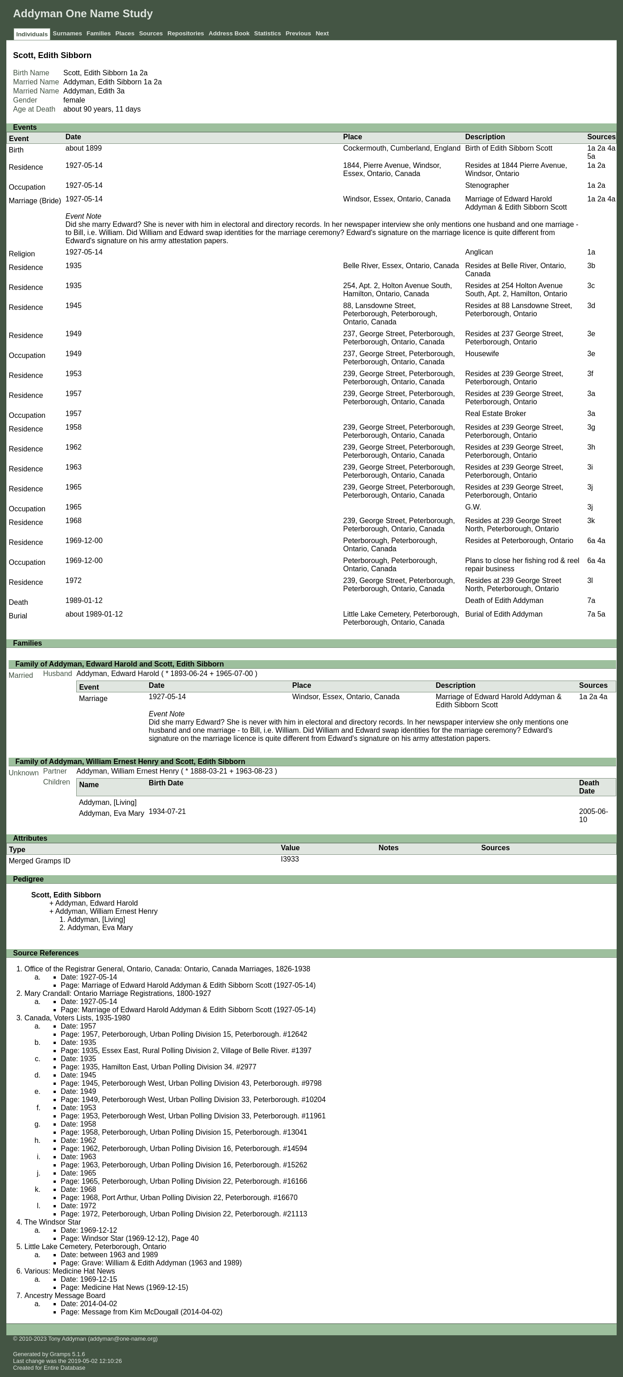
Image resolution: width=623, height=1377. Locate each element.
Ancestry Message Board (65, 1295)
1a (133, 73)
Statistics (267, 33)
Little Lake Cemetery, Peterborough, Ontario (96, 1246)
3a (121, 91)
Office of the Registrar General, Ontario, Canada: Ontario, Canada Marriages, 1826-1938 (167, 969)
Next (322, 33)
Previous (298, 33)
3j (590, 487)
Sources (151, 33)
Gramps (60, 1354)
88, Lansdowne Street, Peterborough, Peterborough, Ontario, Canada (390, 314)
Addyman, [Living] (108, 802)
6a (591, 540)
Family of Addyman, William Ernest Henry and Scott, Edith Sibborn (130, 761)
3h (591, 447)
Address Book (229, 33)
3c (591, 285)
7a (591, 600)
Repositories (185, 33)
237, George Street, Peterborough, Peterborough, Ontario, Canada (399, 338)
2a (144, 73)
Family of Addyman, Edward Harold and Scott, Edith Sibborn (119, 664)
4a (612, 148)
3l (590, 580)
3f (590, 373)
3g (591, 427)
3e (591, 334)
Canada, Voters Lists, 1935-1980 (77, 1018)
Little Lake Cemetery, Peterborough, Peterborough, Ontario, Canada (401, 618)
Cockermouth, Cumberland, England (402, 148)
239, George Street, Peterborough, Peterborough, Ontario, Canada (399, 378)
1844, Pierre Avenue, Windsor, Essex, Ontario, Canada (392, 169)
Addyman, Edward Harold (117, 673)
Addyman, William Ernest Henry (127, 771)
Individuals (32, 34)
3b (591, 266)
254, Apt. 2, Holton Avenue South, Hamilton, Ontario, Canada (397, 290)
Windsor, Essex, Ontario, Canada (397, 199)
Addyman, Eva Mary (111, 813)
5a (591, 156)
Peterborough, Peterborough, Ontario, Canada (390, 545)
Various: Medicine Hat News (70, 1271)
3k (591, 520)
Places (124, 33)
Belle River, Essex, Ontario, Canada (401, 266)
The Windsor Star (53, 1222)
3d (591, 305)
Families (99, 33)
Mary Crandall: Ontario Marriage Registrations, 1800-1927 (118, 993)
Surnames (67, 33)
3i (590, 467)
